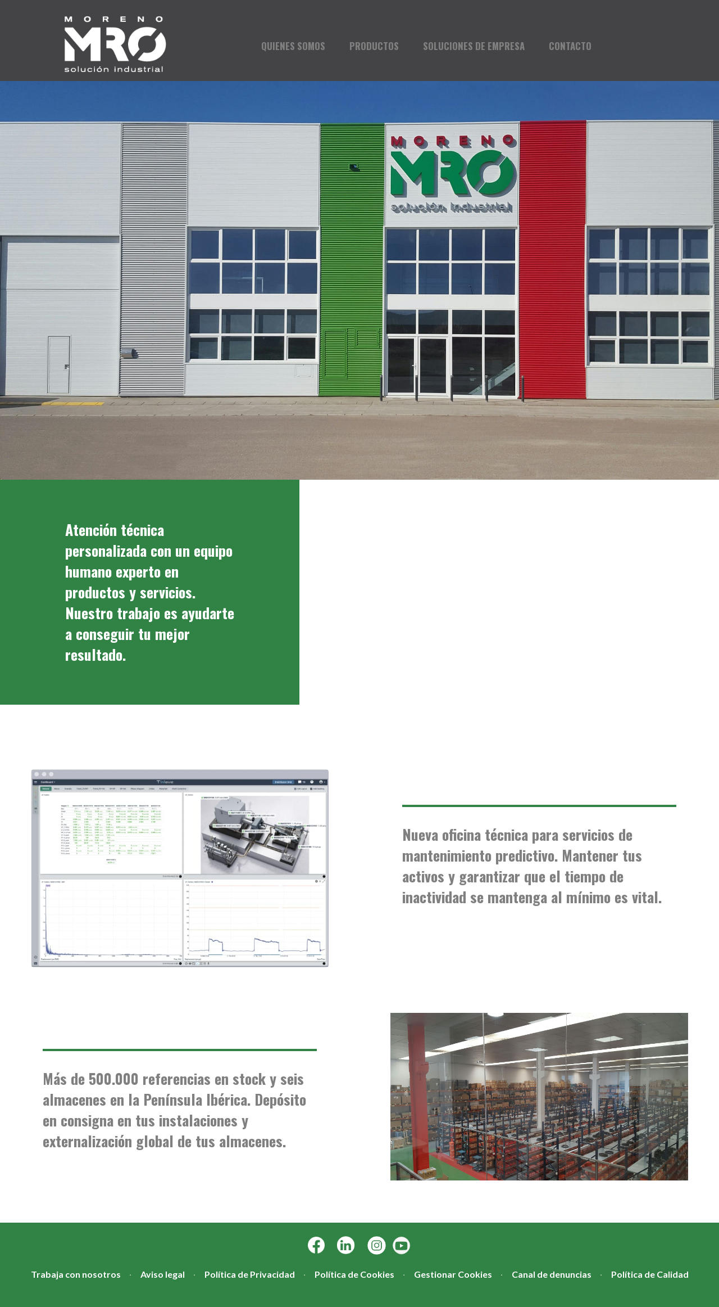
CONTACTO (570, 46)
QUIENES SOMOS (293, 46)
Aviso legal (162, 1274)
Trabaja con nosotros (76, 1274)
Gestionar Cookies (453, 1274)
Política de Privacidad (249, 1274)
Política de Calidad (650, 1274)
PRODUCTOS (374, 46)
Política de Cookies (354, 1274)
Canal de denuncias (551, 1274)
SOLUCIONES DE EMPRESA (474, 46)
